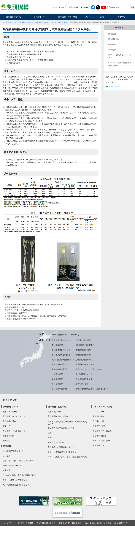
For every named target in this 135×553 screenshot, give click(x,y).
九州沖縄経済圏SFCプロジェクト (17, 485)
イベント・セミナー (101, 441)
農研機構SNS (98, 445)
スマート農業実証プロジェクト (16, 480)
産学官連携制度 (54, 411)
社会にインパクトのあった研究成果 (18, 461)
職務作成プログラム (56, 442)
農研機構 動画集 (100, 436)
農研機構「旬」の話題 (102, 431)
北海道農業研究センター (62, 340)
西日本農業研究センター (62, 355)
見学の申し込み (99, 426)
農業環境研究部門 (83, 350)
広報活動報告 (98, 416)
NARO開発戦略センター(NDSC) (65, 335)
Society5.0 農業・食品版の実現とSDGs (19, 475)
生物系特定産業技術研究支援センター (91, 389)
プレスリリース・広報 (94, 17)
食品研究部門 (57, 384)
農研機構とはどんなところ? (15, 416)
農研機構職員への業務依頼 (59, 416)
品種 (50, 432)
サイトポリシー (8, 523)
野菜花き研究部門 (83, 340)
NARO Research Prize (12, 465)
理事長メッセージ (10, 411)
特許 (50, 437)
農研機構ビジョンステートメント (17, 431)
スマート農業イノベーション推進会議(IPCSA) (67, 457)
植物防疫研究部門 (83, 355)
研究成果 (21, 22)
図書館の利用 (8, 436)
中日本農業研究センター (62, 350)
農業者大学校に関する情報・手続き (73, 523)
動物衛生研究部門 (83, 360)
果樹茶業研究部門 (59, 389)
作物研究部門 (57, 374)
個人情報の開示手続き (101, 523)
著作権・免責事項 (25, 523)
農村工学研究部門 (59, 364)
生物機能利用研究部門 (84, 345)
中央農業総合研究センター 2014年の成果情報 (51, 22)
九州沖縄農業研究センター (63, 360)
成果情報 (30, 22)
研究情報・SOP (40, 17)
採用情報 (121, 17)
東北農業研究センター (61, 345)
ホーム (5, 22)
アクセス (6, 426)
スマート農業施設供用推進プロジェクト (65, 452)
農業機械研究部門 (59, 369)
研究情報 (13, 22)
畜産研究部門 (57, 379)
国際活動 (6, 441)
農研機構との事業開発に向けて (61, 428)
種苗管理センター (83, 384)
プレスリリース (99, 411)
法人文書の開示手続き (45, 523)
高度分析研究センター (84, 379)
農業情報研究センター (84, 364)
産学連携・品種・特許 (67, 17)
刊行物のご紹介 (99, 421)
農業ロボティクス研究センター (88, 369)
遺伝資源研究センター (84, 374)
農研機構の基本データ (12, 421)
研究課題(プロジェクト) (13, 451)
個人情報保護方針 (121, 523)
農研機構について (13, 17)
